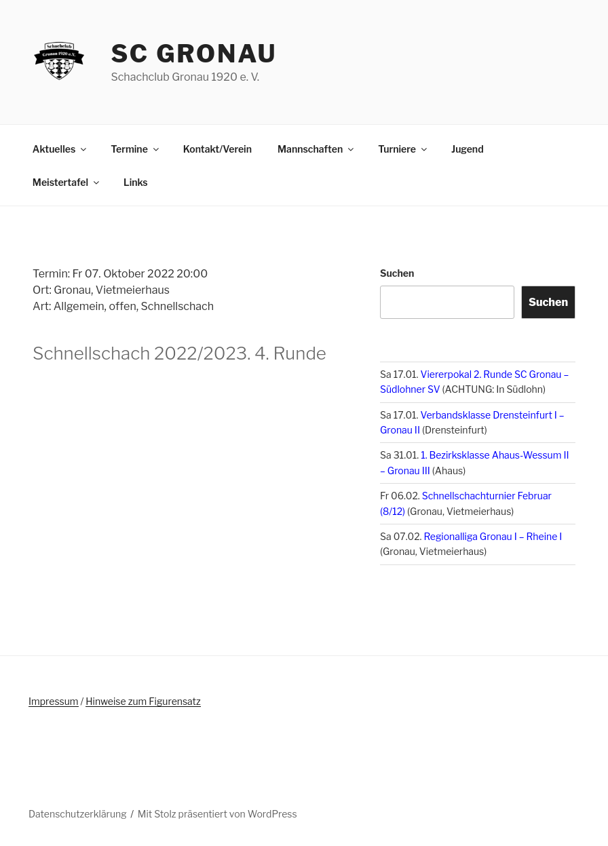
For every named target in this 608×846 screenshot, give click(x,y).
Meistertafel (67, 182)
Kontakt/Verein (217, 149)
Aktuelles (60, 149)
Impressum (53, 701)
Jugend (467, 149)
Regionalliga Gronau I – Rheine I (493, 536)
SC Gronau (194, 54)
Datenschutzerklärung (77, 814)
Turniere (403, 149)
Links (136, 182)
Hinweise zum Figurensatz (143, 701)
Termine (136, 149)
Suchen (397, 273)
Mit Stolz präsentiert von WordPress (217, 814)
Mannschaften (317, 149)
